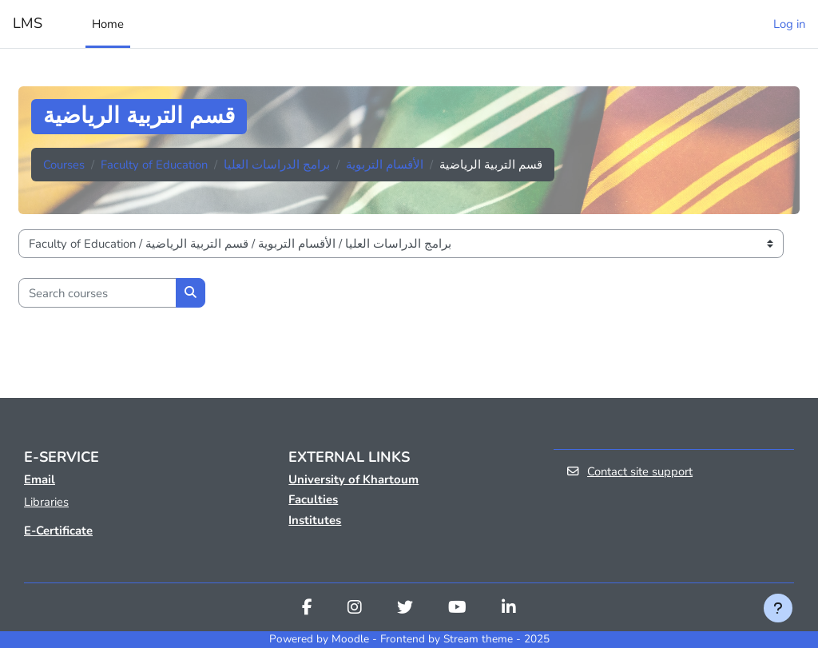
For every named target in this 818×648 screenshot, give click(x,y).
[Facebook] (307, 609)
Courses (64, 165)
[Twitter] (405, 609)
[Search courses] (97, 292)
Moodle (350, 639)
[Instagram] (355, 609)
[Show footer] (778, 608)
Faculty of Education (154, 165)
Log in (789, 24)
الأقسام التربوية (384, 165)
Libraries (46, 502)
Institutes (314, 520)
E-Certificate (58, 531)
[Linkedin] (509, 609)
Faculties (313, 499)
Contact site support (629, 471)
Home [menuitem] (108, 24)
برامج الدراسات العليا (277, 165)
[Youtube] (457, 609)
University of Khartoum (353, 479)
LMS (27, 23)
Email (39, 479)
